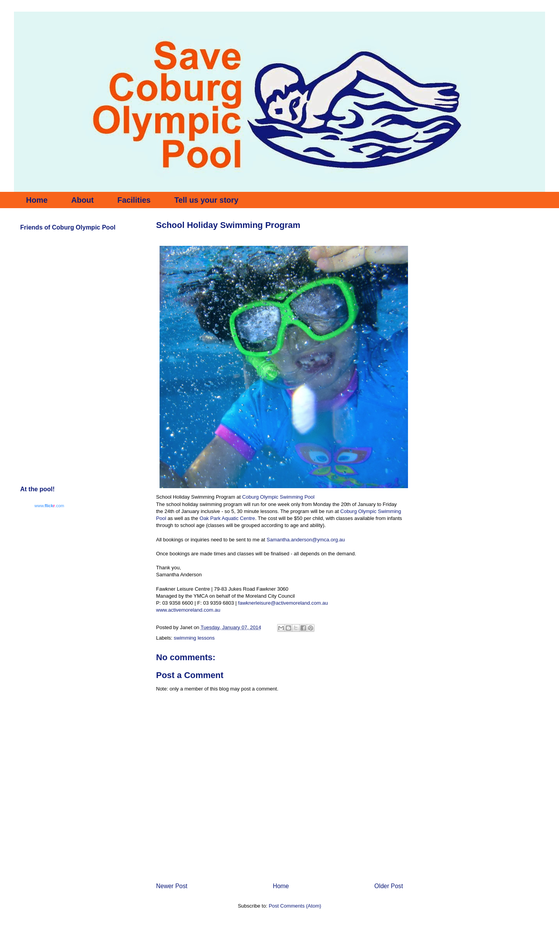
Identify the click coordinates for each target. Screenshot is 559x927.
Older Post (388, 886)
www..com (49, 505)
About (82, 200)
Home (37, 200)
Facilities (134, 200)
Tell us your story (206, 200)
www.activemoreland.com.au (188, 610)
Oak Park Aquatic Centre (227, 518)
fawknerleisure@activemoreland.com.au (283, 603)
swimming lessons (194, 638)
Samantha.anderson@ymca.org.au (306, 540)
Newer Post (171, 886)
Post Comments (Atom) (295, 906)
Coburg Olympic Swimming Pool (278, 497)
